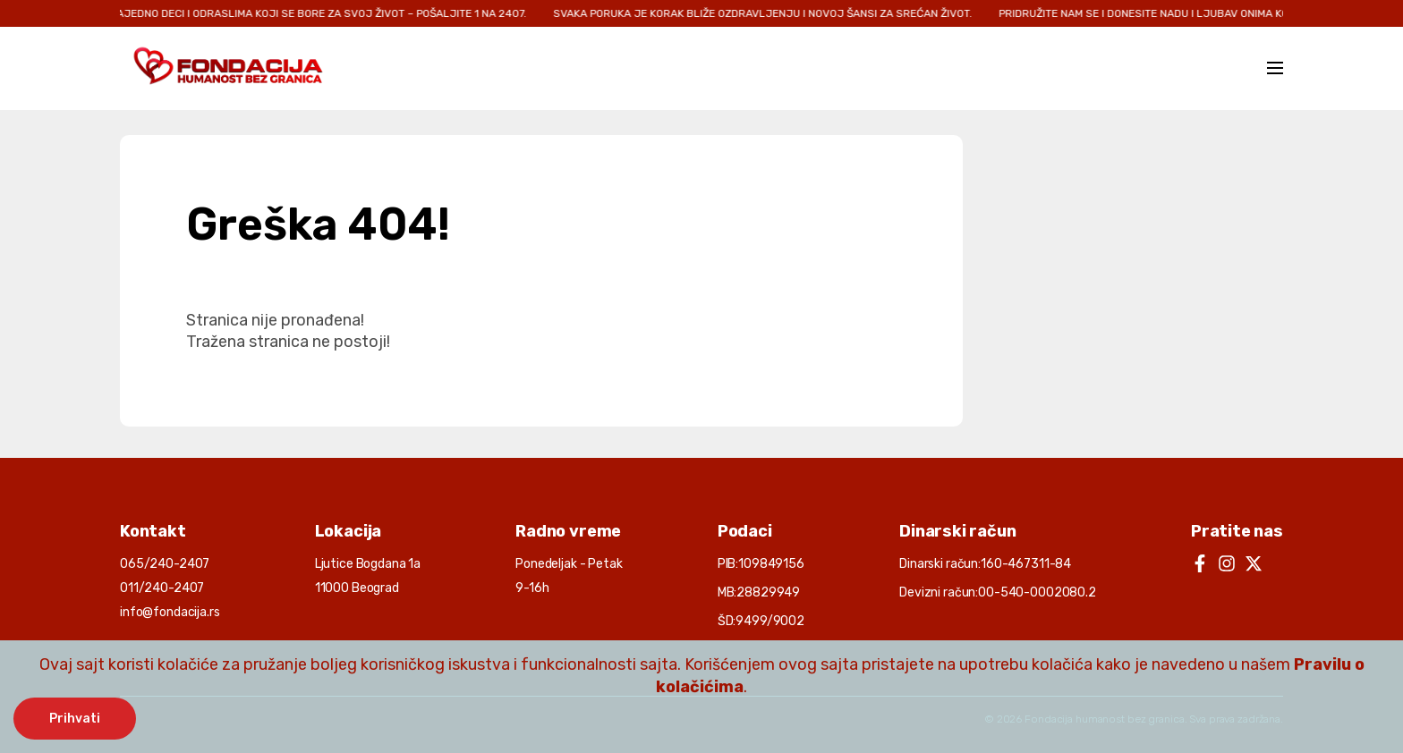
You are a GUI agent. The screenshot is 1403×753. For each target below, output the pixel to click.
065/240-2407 (164, 563)
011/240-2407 (162, 588)
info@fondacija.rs (170, 612)
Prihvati (74, 718)
